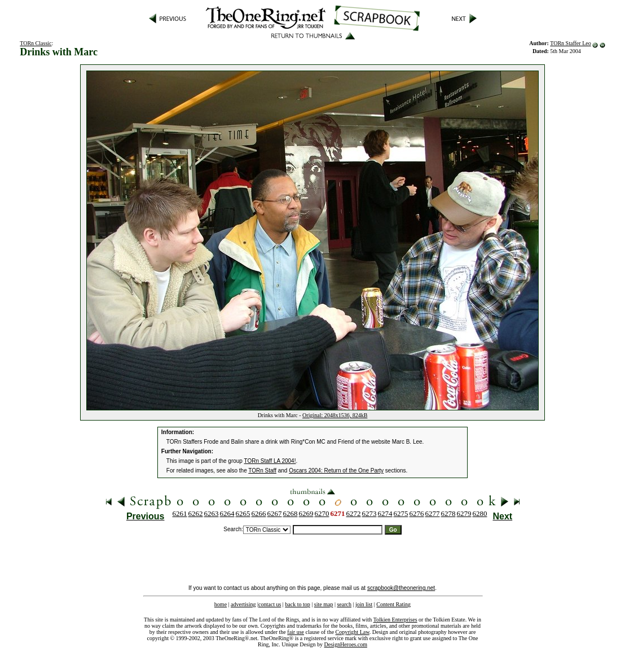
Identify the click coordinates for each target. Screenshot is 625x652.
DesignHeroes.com (345, 644)
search (344, 604)
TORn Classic (35, 43)
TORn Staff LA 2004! (270, 461)
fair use (295, 632)
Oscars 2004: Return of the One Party (336, 470)
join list (363, 604)
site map (323, 604)
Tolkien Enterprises (395, 619)
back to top (297, 604)
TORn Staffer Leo (570, 43)
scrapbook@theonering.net (401, 588)
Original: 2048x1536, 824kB (334, 415)
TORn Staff (262, 470)
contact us (269, 604)
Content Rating (393, 604)
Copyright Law (352, 632)
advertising (243, 604)
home (220, 604)
